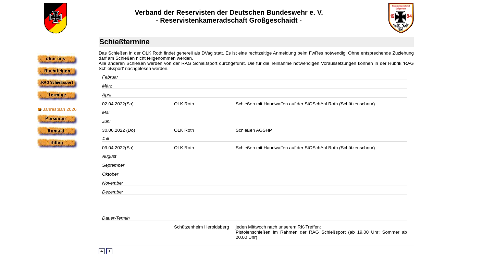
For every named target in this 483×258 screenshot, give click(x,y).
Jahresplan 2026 (60, 109)
